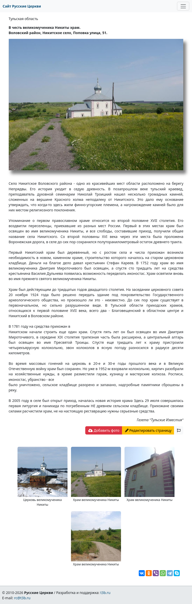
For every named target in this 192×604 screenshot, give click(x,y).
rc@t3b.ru (22, 597)
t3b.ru (105, 592)
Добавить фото (103, 430)
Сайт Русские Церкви (22, 6)
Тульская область (23, 18)
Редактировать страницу (148, 430)
